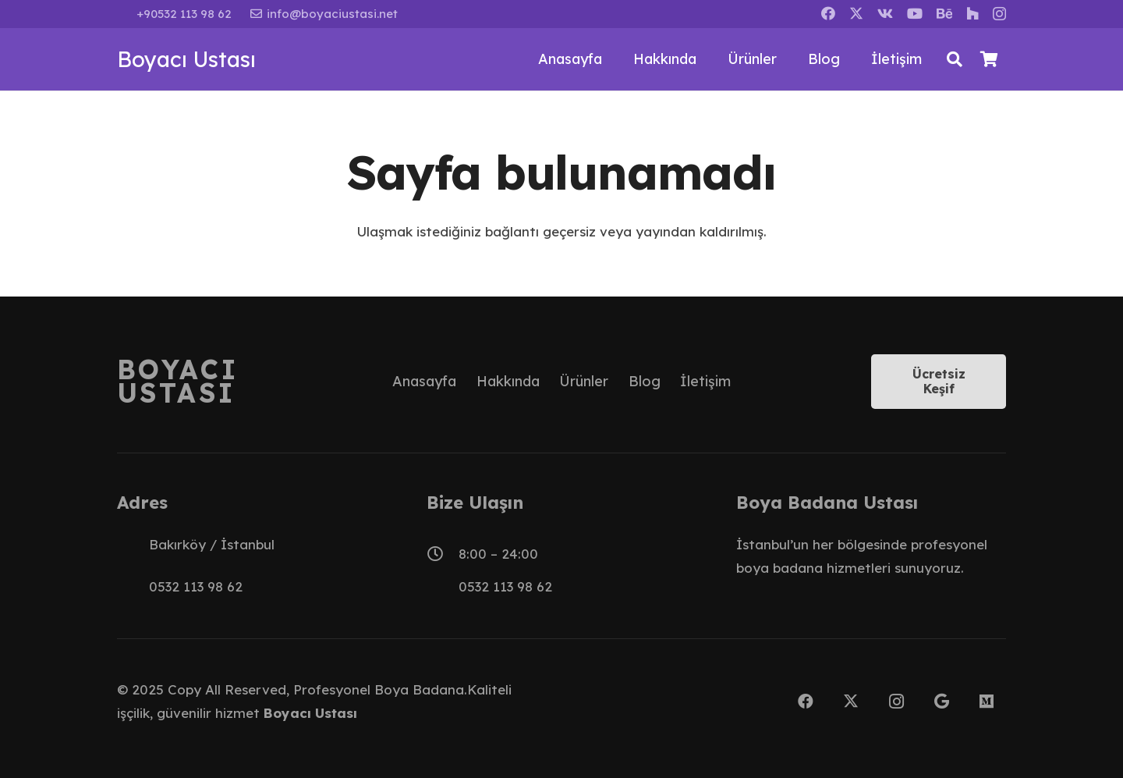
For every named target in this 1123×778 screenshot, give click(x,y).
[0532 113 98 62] (133, 587)
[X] (856, 13)
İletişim (705, 381)
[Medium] (986, 701)
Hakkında (508, 381)
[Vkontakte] (885, 13)
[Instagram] (999, 14)
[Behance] (944, 13)
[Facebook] (828, 13)
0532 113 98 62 (196, 586)
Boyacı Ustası (310, 713)
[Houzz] (972, 13)
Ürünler (583, 381)
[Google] (941, 701)
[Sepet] (989, 59)
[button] (954, 59)
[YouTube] (915, 13)
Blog (645, 381)
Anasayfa (424, 381)
